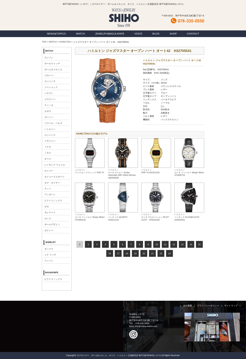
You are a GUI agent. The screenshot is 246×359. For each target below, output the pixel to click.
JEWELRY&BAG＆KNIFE (109, 33)
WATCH (80, 33)
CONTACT (193, 33)
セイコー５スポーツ (54, 176)
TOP (44, 41)
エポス (47, 111)
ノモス (47, 153)
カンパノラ (50, 81)
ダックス (48, 249)
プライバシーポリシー (208, 305)
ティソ (47, 188)
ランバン (48, 260)
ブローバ (48, 75)
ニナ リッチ (50, 254)
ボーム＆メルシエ (53, 69)
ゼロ (46, 206)
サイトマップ (231, 305)
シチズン (48, 93)
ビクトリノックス (53, 200)
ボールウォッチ (52, 63)
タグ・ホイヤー (52, 182)
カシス (47, 218)
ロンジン (48, 57)
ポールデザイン (52, 224)
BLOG (156, 33)
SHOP (173, 33)
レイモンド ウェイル (54, 165)
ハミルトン (50, 129)
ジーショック (51, 87)
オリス (47, 159)
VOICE (138, 33)
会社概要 (187, 305)
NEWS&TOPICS (56, 33)
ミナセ (47, 147)
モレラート (50, 212)
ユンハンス (50, 135)
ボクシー (48, 230)
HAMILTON (65, 41)
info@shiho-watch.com (146, 326)
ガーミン (48, 117)
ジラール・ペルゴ (53, 123)
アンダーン (50, 194)
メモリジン (50, 141)
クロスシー (50, 99)
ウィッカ (48, 105)
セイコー (48, 171)
